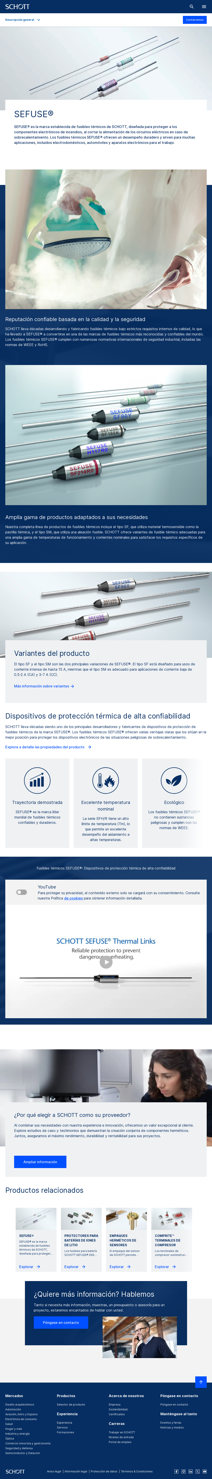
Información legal (76, 1471)
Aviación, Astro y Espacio (21, 1414)
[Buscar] (191, 6)
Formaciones (65, 1432)
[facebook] (176, 1471)
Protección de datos (104, 1471)
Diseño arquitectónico (19, 1404)
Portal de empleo (120, 1442)
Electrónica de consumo (21, 1419)
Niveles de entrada (121, 1437)
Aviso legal (54, 1471)
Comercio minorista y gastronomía (28, 1443)
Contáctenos (195, 19)
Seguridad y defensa (19, 1448)
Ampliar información (40, 1162)
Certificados (117, 1414)
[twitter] (198, 1471)
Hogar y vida (13, 1428)
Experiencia (64, 1422)
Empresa (114, 1404)
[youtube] (205, 1471)
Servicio (62, 1427)
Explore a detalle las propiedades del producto (48, 747)
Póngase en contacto (61, 1322)
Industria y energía (17, 1433)
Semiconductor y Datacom (22, 1453)
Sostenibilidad (118, 1409)
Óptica (9, 1438)
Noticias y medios (172, 1427)
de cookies (73, 898)
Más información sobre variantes (44, 686)
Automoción (13, 1409)
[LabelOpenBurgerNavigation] (204, 6)
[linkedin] (191, 1471)
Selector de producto (71, 1404)
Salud (9, 1424)
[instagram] (184, 1471)
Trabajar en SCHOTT (122, 1432)
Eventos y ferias (170, 1422)
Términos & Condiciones (137, 1471)
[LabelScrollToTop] (201, 1382)
